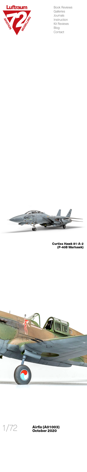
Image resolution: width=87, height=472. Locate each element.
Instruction (61, 20)
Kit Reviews (61, 24)
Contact (59, 32)
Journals (59, 15)
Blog (57, 28)
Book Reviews (63, 7)
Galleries (59, 11)
